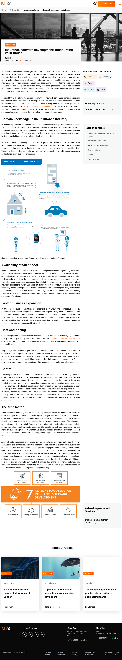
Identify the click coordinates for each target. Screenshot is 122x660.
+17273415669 (77, 640)
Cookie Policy (75, 654)
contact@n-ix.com (29, 628)
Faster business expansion (98, 145)
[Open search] (94, 3)
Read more (9, 607)
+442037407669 (107, 638)
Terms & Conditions (61, 654)
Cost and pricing (94, 150)
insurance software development (37, 106)
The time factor (93, 159)
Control (90, 155)
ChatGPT (90, 77)
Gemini (89, 89)
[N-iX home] (6, 3)
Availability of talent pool (97, 141)
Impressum (108, 654)
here (33, 104)
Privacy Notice (48, 654)
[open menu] (119, 3)
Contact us (107, 4)
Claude (89, 83)
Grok (101, 89)
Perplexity (105, 77)
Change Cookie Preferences (90, 654)
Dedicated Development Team (96, 521)
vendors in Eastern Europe (62, 338)
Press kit (117, 654)
